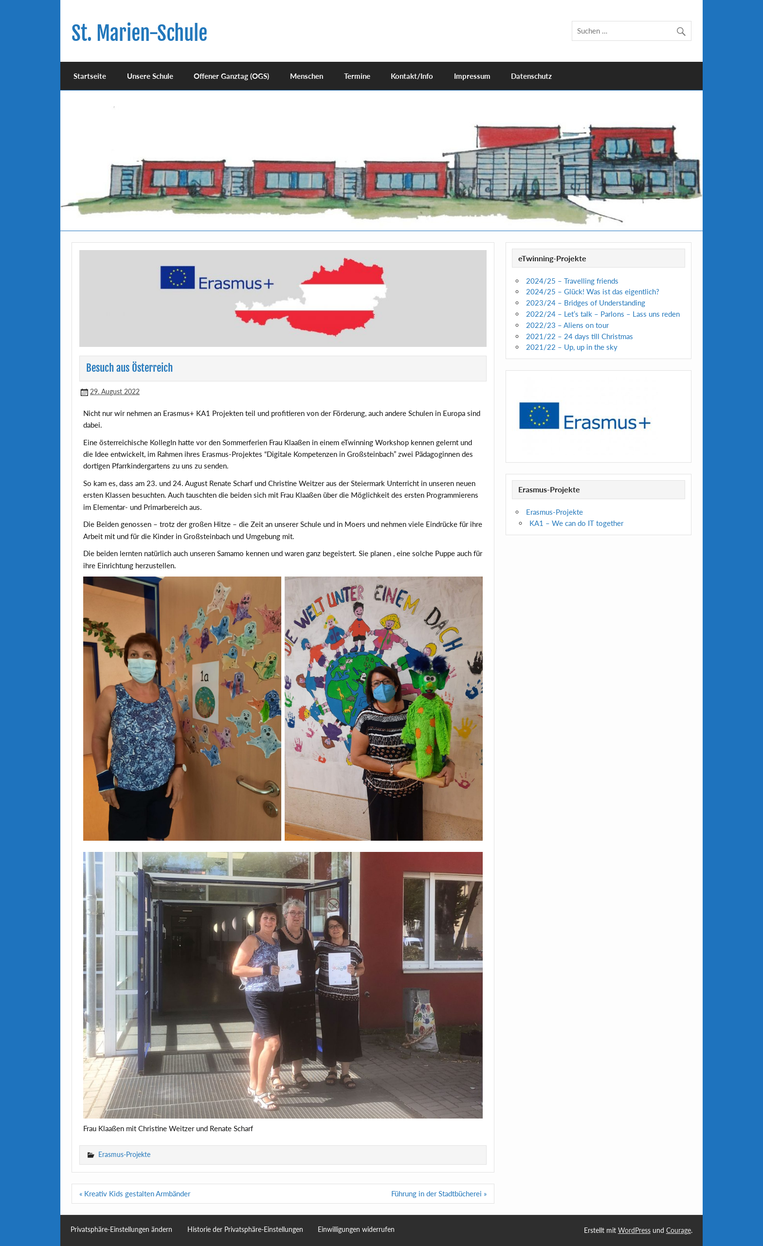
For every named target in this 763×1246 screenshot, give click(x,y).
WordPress (634, 1230)
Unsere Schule (150, 76)
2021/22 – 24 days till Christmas (579, 336)
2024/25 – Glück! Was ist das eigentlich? (592, 291)
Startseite (89, 76)
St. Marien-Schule (139, 33)
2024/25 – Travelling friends (572, 280)
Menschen (306, 76)
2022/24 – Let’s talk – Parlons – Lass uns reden (603, 313)
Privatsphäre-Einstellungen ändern (121, 1229)
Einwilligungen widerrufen (356, 1229)
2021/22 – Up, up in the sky (572, 347)
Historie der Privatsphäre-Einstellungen (245, 1229)
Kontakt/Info (412, 76)
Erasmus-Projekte (124, 1154)
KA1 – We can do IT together (576, 523)
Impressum (472, 76)
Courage (678, 1230)
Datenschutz (531, 76)
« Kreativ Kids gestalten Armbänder (134, 1193)
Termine (357, 76)
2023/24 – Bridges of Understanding (585, 302)
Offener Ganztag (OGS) (231, 76)
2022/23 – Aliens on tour (567, 325)
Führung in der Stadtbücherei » (439, 1193)
